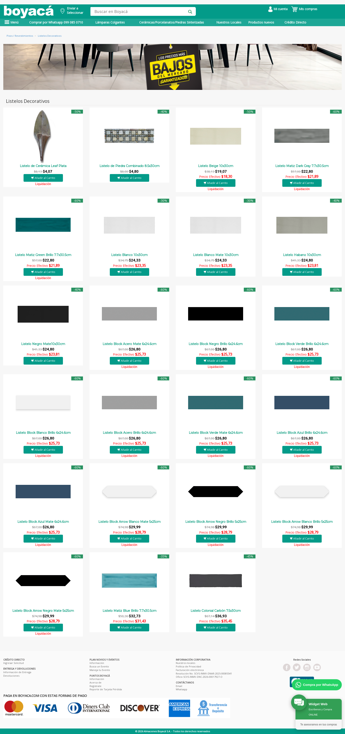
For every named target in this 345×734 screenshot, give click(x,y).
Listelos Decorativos (49, 35)
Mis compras (304, 9)
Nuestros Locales (228, 22)
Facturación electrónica (190, 670)
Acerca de (95, 682)
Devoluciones (11, 675)
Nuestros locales (185, 663)
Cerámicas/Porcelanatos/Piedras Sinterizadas (171, 22)
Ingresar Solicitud (13, 663)
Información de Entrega (17, 672)
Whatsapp (181, 689)
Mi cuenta (278, 9)
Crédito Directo (295, 22)
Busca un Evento (99, 666)
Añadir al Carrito (43, 178)
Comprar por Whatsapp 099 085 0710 (56, 22)
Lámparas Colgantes (110, 22)
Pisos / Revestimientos (20, 35)
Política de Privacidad (188, 666)
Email (179, 686)
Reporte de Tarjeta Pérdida (106, 689)
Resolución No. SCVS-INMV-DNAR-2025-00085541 (204, 673)
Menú (11, 22)
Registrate (95, 686)
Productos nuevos (261, 22)
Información (97, 663)
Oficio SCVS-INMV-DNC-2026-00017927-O (199, 676)
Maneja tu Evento (100, 670)
